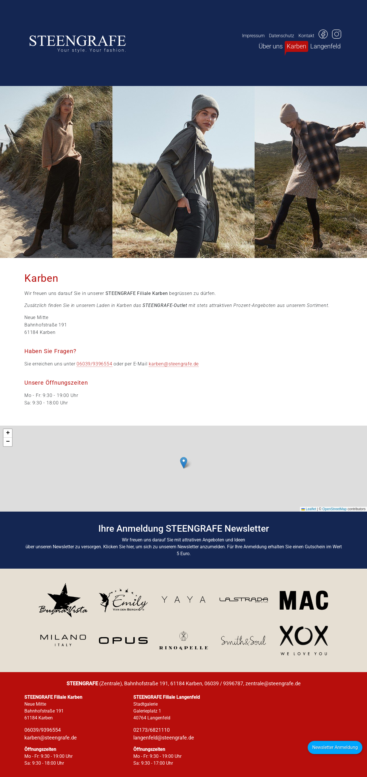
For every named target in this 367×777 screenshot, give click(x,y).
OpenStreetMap (334, 509)
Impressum (253, 35)
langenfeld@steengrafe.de (163, 738)
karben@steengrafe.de (174, 364)
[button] (183, 463)
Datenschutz (281, 35)
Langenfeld (325, 46)
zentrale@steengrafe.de (273, 683)
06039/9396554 (94, 364)
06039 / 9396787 (223, 683)
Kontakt (306, 35)
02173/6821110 (151, 730)
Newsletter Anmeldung (335, 747)
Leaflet (308, 509)
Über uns (271, 46)
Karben (296, 46)
